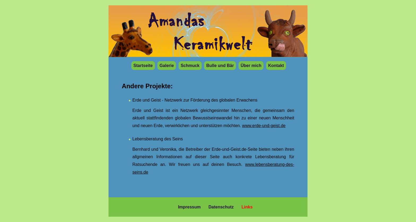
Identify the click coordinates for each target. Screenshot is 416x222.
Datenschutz (221, 207)
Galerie (166, 65)
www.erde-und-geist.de (264, 125)
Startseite (143, 65)
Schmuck (190, 65)
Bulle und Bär (220, 65)
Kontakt (276, 65)
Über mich (251, 65)
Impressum (189, 207)
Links (247, 207)
